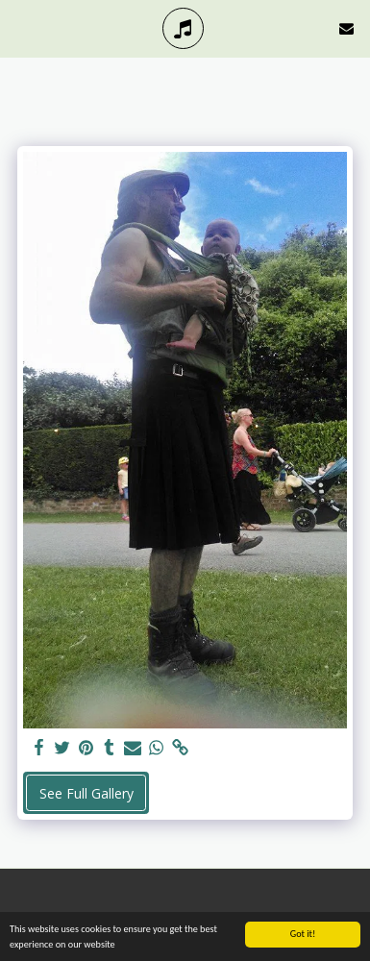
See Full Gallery (86, 793)
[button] (21, 27)
